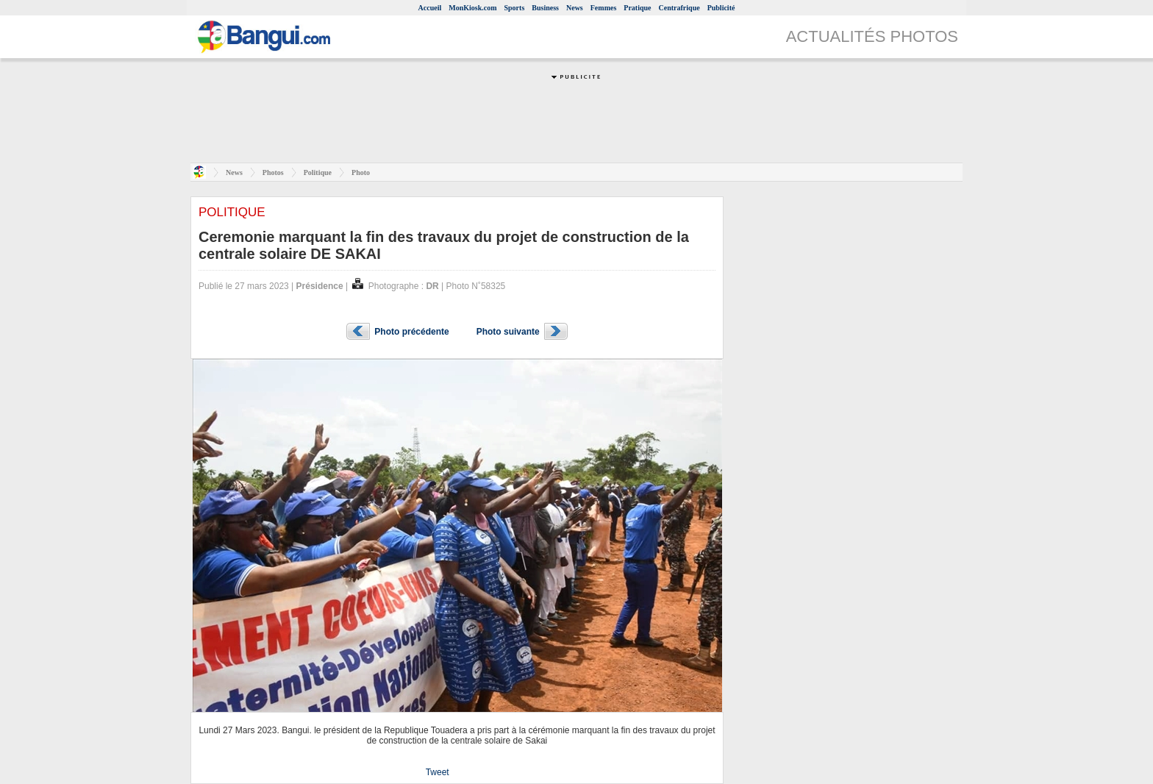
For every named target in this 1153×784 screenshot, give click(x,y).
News (574, 8)
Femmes (603, 8)
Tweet (437, 772)
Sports (514, 8)
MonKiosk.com (472, 8)
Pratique (637, 8)
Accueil (430, 8)
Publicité (721, 8)
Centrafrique (679, 8)
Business (545, 8)
